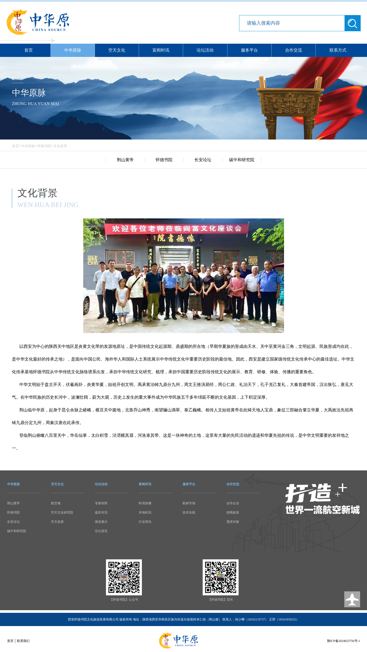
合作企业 (232, 503)
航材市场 (189, 503)
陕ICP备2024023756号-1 (343, 641)
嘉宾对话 (101, 512)
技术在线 (189, 512)
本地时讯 (145, 512)
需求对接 (232, 522)
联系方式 (337, 50)
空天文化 (116, 50)
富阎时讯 (160, 50)
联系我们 (23, 641)
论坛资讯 (101, 531)
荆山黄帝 (125, 160)
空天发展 (57, 522)
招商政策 (232, 512)
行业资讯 (145, 522)
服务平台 (249, 50)
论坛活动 (205, 50)
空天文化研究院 (62, 512)
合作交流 (293, 50)
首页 (28, 50)
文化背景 (60, 146)
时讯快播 (145, 503)
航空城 (56, 503)
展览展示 (101, 522)
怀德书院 (44, 146)
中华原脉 (72, 50)
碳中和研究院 (241, 160)
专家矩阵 (101, 503)
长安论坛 (202, 160)
